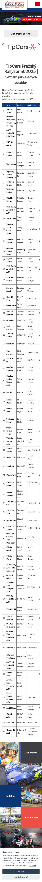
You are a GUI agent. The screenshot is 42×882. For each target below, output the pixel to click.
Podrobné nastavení (21, 877)
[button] (39, 44)
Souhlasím (20, 871)
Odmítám (32, 865)
